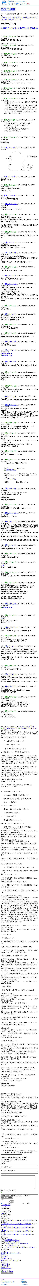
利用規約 (24, 1279)
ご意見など (24, 1282)
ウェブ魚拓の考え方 (7, 1279)
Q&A (22, 1277)
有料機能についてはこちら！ (17, 1)
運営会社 (4, 1282)
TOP (2, 1277)
